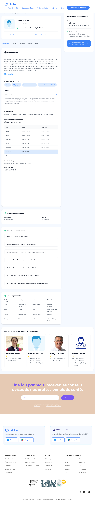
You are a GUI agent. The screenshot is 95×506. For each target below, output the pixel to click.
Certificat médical (31, 459)
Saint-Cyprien (36, 304)
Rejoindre (8, 465)
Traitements (49, 465)
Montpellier (82, 472)
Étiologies (48, 469)
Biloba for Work (10, 469)
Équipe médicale (10, 462)
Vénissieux (21, 319)
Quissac (34, 299)
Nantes (81, 459)
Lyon (5, 309)
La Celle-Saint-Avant (8, 300)
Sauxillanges (22, 314)
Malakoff (49, 299)
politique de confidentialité (53, 406)
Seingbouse (7, 319)
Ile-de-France (69, 459)
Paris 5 (34, 319)
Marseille (67, 465)
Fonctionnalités (10, 459)
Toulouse (67, 469)
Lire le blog (8, 472)
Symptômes (48, 462)
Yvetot (34, 309)
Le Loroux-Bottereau (50, 305)
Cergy (6, 314)
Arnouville (49, 314)
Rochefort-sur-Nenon (22, 305)
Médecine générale (14, 13)
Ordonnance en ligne (32, 465)
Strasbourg (82, 469)
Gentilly (20, 299)
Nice (66, 472)
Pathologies (48, 459)
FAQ (36, 43)
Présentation (6, 43)
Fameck (20, 309)
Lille (80, 465)
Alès (5, 304)
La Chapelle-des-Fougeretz (52, 310)
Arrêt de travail (30, 462)
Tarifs (14, 43)
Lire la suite (8, 74)
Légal (30, 43)
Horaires (22, 43)
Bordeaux (82, 462)
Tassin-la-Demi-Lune (37, 315)
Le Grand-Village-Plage (52, 319)
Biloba (3, 13)
